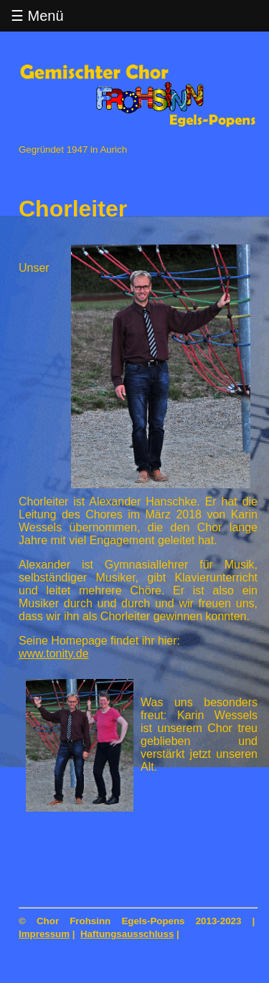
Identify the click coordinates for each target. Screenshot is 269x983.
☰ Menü (37, 16)
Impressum (44, 934)
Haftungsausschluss (127, 934)
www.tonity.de (54, 653)
